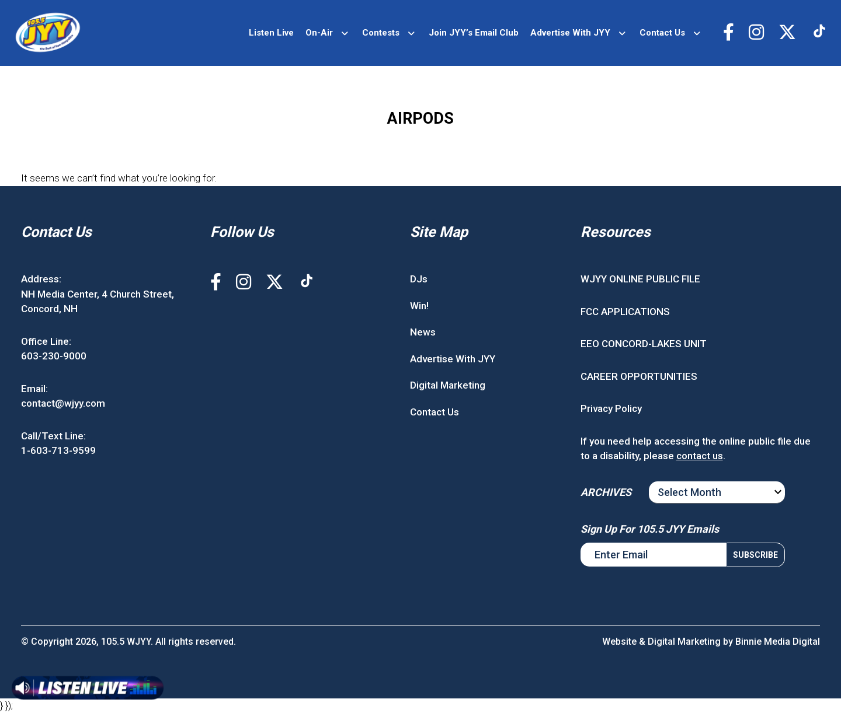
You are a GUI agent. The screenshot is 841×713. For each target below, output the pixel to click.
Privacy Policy (611, 408)
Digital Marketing (447, 385)
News (423, 332)
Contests (380, 32)
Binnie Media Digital (777, 641)
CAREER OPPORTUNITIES (639, 376)
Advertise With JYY (570, 32)
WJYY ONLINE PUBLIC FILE (640, 279)
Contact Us (662, 32)
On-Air (319, 32)
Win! (419, 306)
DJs (419, 279)
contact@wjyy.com (63, 403)
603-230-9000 (53, 356)
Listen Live (271, 32)
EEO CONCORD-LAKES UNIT (644, 343)
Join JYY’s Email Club (474, 32)
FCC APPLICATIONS (625, 311)
